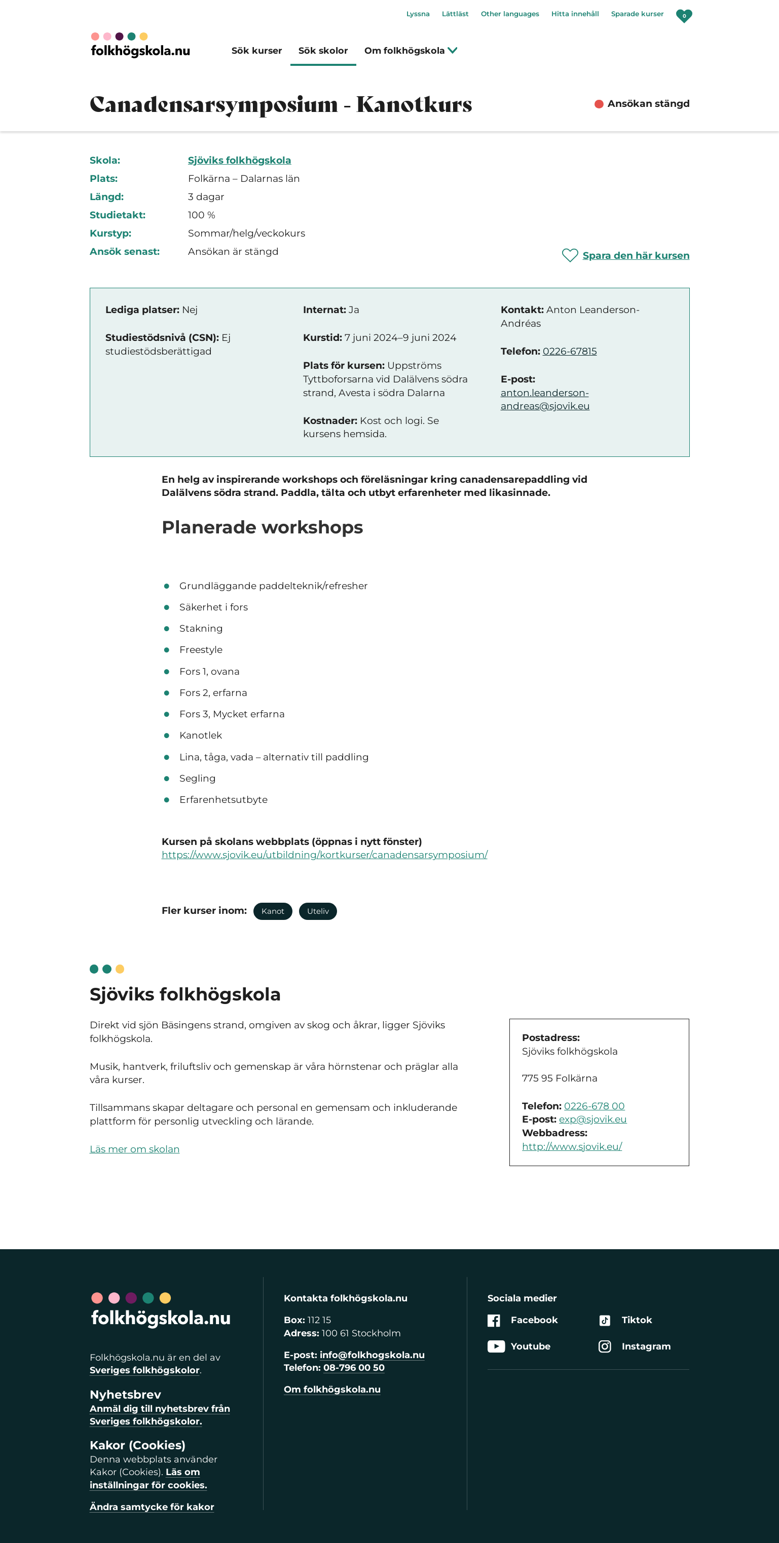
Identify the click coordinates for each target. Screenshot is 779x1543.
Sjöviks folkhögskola (239, 160)
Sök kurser (257, 50)
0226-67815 (570, 351)
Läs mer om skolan (135, 1149)
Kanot (273, 911)
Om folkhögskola (411, 50)
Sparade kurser (637, 14)
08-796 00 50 (354, 1367)
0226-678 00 (594, 1106)
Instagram (635, 1346)
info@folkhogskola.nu (372, 1355)
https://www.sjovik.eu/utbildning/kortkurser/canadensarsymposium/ (325, 855)
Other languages (510, 14)
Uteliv (318, 911)
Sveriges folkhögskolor (145, 1370)
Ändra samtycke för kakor (152, 1507)
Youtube (519, 1346)
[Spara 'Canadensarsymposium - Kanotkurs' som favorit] (626, 255)
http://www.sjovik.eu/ (572, 1146)
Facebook (523, 1321)
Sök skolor (323, 50)
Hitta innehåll (575, 14)
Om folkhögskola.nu (332, 1389)
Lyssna (418, 14)
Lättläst (455, 14)
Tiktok (625, 1321)
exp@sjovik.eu (593, 1119)
